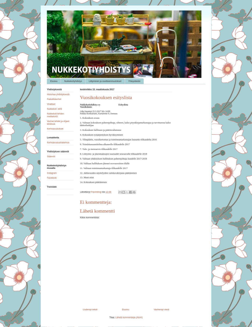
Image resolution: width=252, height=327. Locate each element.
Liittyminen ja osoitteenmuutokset (105, 81)
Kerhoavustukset (55, 128)
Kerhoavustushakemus (58, 142)
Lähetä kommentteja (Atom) (129, 317)
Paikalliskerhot (54, 99)
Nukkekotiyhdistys (73, 81)
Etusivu (53, 81)
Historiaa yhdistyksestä (58, 94)
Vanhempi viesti (161, 309)
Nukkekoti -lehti (54, 109)
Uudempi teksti (90, 309)
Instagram (52, 173)
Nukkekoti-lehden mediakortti (55, 115)
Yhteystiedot (134, 81)
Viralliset (51, 104)
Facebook (52, 178)
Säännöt (51, 156)
